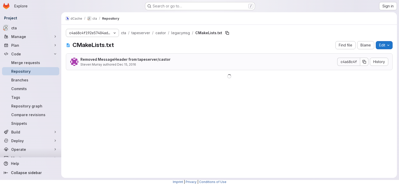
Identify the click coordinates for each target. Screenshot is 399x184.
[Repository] (30, 71)
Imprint (178, 182)
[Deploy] (30, 141)
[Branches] (30, 80)
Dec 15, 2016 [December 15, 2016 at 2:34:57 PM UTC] (126, 64)
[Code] (30, 54)
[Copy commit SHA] (364, 62)
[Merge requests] (30, 62)
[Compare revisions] (30, 115)
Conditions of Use (212, 182)
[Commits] (30, 88)
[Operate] (30, 149)
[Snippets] (30, 123)
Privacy (191, 182)
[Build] (30, 132)
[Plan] (30, 45)
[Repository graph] (30, 106)
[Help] (30, 164)
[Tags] (30, 97)
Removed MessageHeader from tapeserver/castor (125, 59)
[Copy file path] (227, 33)
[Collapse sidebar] (30, 173)
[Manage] (30, 36)
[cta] (30, 28)
